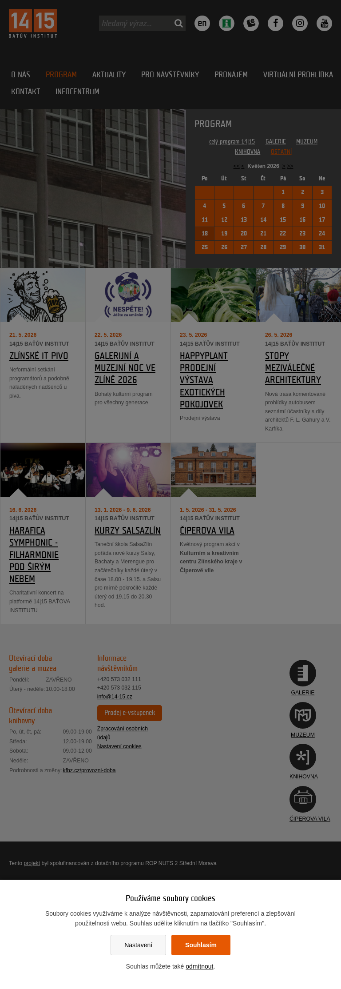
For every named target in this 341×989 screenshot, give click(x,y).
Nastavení (138, 945)
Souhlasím (201, 945)
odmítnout (199, 966)
